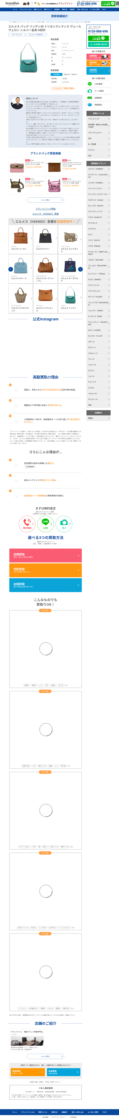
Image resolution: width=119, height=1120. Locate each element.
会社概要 (45, 1117)
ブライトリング (93, 285)
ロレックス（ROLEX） (96, 206)
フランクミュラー (94, 291)
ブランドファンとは (25, 9)
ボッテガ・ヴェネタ (95, 336)
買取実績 (57, 9)
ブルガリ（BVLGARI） (96, 260)
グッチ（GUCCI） (94, 240)
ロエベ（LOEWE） (95, 330)
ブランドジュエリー (95, 133)
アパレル (91, 150)
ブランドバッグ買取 (46, 208)
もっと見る (45, 1056)
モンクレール (93, 399)
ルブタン (91, 388)
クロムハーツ (93, 353)
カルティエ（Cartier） (96, 200)
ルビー (90, 234)
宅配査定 (98, 104)
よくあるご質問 (94, 9)
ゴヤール (91, 342)
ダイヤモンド (93, 223)
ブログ (104, 9)
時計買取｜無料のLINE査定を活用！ (98, 125)
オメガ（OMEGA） (95, 279)
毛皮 (89, 405)
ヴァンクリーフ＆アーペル (97, 194)
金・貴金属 (92, 144)
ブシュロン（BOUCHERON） (97, 266)
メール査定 (99, 91)
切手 (89, 156)
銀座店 (90, 418)
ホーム (15, 9)
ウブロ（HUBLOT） (95, 217)
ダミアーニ (92, 347)
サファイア (92, 382)
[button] (10, 269)
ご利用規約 (73, 1117)
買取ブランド (48, 9)
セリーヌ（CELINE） (95, 297)
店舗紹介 (72, 9)
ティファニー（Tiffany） (97, 274)
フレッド (91, 359)
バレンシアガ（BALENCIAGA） (98, 303)
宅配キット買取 (27, 1072)
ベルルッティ (93, 393)
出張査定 (98, 98)
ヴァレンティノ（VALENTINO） (97, 323)
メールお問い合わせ (98, 44)
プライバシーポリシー (58, 1117)
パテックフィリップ (95, 211)
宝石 (89, 138)
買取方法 (64, 9)
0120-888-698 (98, 31)
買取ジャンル (38, 9)
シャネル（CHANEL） (96, 183)
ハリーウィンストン (95, 188)
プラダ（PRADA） (94, 246)
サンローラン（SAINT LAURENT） (97, 253)
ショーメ (91, 376)
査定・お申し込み (82, 9)
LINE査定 (98, 84)
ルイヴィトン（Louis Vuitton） (97, 175)
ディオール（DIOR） (95, 316)
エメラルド (92, 229)
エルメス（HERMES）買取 (45, 213)
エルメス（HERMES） (36, 35)
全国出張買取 (63, 1072)
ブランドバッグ (16, 35)
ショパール (92, 365)
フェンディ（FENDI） (96, 310)
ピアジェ (91, 370)
